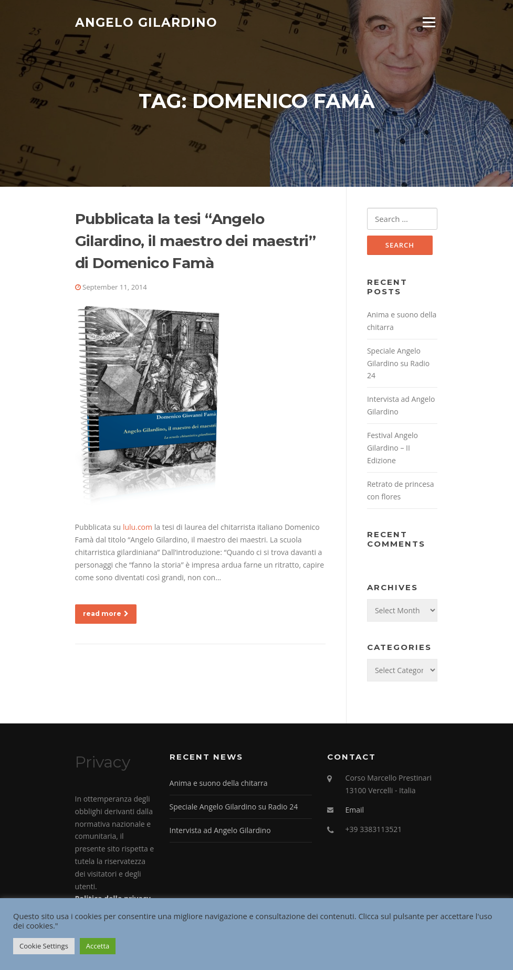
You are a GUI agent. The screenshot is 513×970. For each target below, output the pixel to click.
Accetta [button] (97, 946)
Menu (429, 22)
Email (355, 810)
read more (106, 613)
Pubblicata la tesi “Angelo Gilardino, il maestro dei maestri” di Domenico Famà (195, 241)
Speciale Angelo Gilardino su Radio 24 (398, 363)
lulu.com (137, 527)
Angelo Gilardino (146, 22)
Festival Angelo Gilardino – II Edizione (392, 447)
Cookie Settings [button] (43, 946)
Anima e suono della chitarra (219, 783)
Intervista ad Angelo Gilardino (220, 830)
